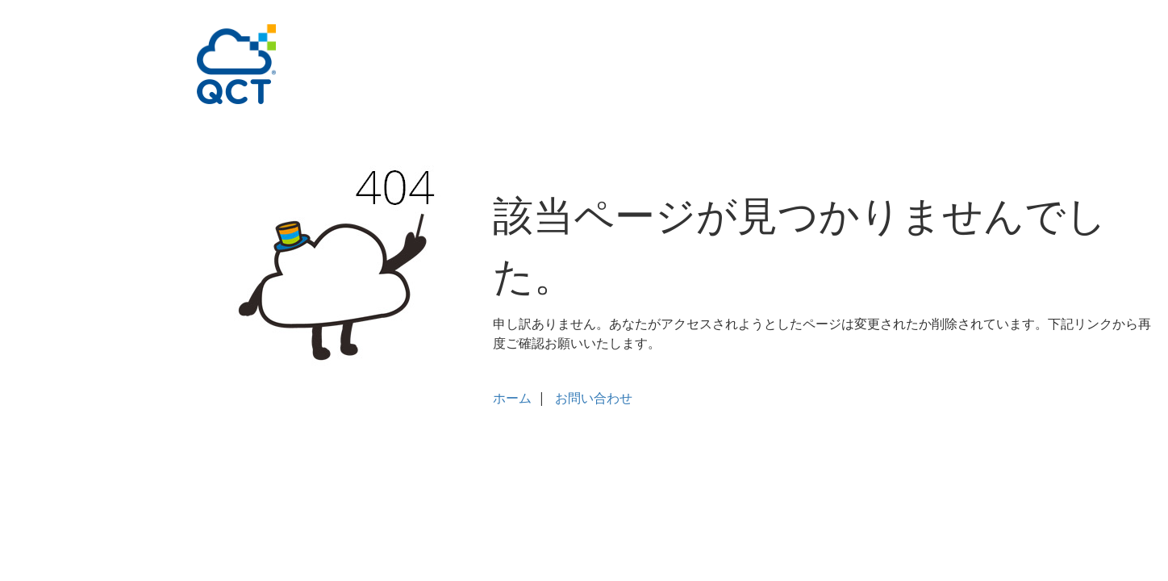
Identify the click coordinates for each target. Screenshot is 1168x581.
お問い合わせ (593, 398)
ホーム (512, 398)
